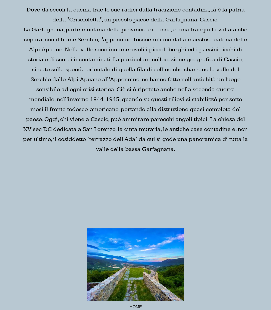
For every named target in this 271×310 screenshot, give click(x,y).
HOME (135, 306)
